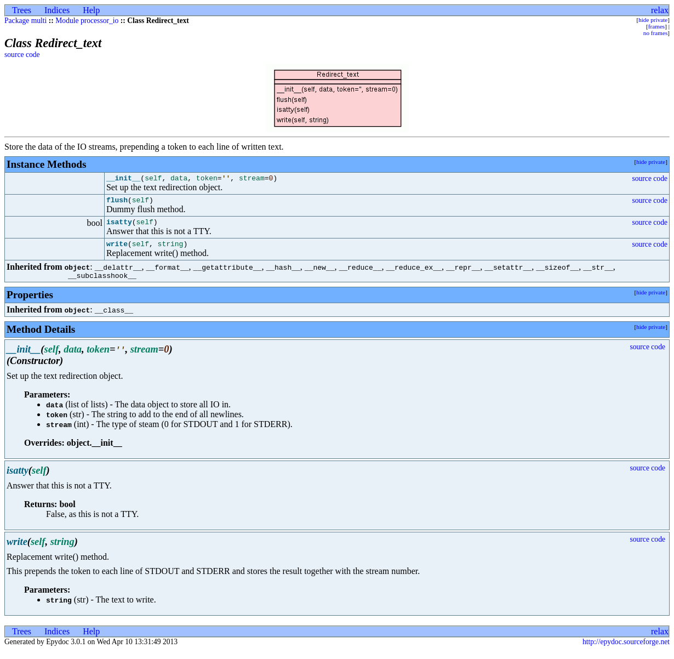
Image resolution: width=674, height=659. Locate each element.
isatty (119, 226)
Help (91, 10)
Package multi (25, 20)
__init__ (123, 179)
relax (660, 10)
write (117, 250)
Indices (57, 10)
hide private (652, 19)
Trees (21, 10)
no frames (655, 33)
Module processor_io (86, 20)
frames (656, 26)
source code (22, 54)
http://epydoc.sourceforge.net (626, 650)
